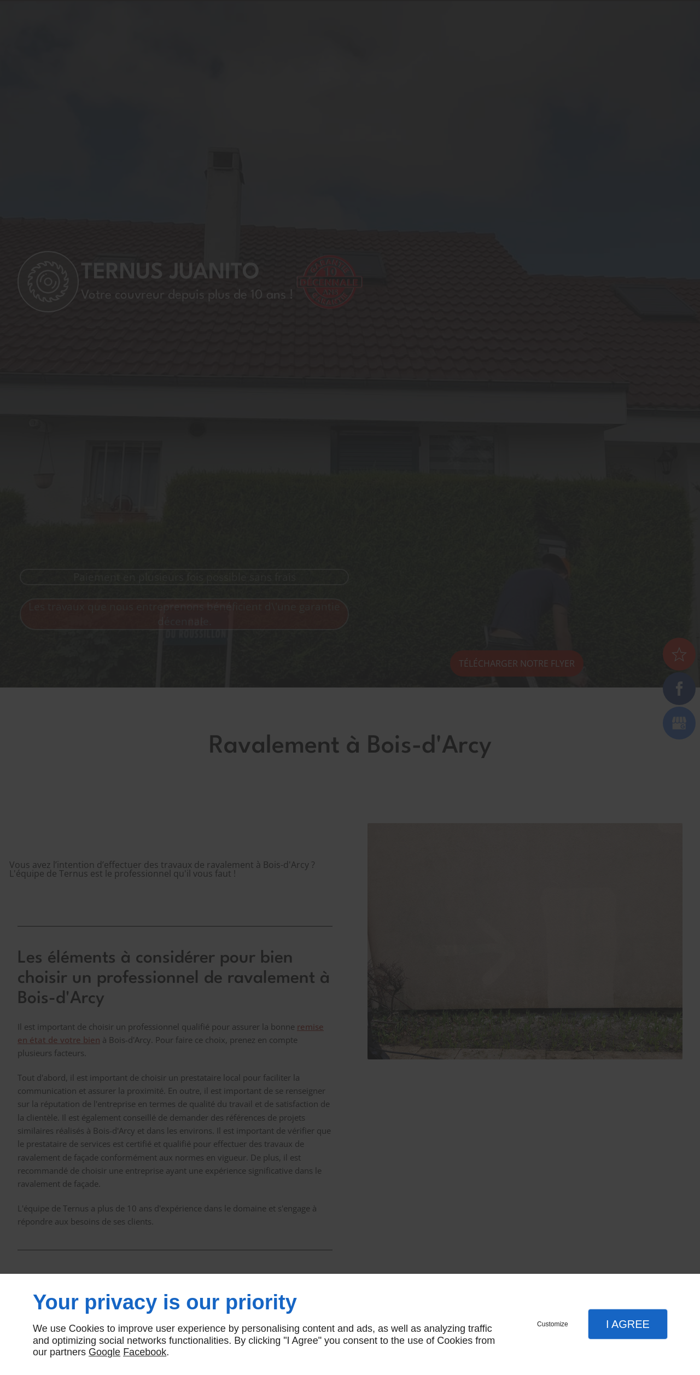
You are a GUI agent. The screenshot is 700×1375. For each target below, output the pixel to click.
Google (104, 1352)
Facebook (144, 1352)
